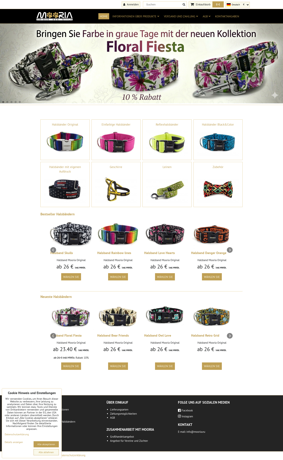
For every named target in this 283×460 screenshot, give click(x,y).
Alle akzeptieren (46, 444)
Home (104, 16)
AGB (206, 16)
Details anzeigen (14, 442)
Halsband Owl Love (157, 335)
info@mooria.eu (195, 431)
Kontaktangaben (227, 16)
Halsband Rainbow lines (114, 253)
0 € (218, 4)
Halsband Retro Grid (205, 335)
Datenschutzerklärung (72, 455)
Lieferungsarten (119, 409)
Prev (53, 250)
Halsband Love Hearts (159, 253)
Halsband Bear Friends (113, 335)
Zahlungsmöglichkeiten (123, 413)
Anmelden (131, 4)
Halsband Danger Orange (208, 253)
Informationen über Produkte (135, 16)
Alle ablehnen (46, 452)
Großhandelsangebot (122, 436)
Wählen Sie (71, 277)
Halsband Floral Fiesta (66, 335)
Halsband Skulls (61, 253)
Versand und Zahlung (181, 16)
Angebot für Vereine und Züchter (129, 440)
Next (230, 250)
